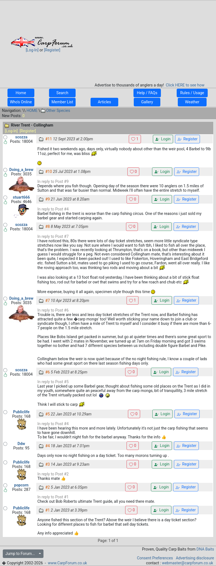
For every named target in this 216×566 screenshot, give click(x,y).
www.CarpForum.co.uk (67, 563)
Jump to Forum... (21, 553)
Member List (62, 102)
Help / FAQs (147, 93)
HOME (32, 110)
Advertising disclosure (195, 558)
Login (163, 139)
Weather (192, 102)
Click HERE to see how (185, 85)
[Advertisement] (149, 39)
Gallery (147, 102)
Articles (104, 102)
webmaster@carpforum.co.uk (187, 563)
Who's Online (21, 102)
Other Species (55, 110)
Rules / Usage (192, 93)
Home (21, 93)
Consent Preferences (155, 558)
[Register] (52, 50)
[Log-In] (32, 50)
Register (187, 139)
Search (62, 93)
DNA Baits (205, 549)
